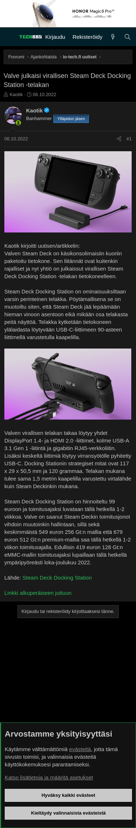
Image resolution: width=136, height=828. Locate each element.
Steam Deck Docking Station (57, 577)
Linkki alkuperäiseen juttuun (37, 593)
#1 (129, 138)
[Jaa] (119, 139)
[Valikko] (9, 37)
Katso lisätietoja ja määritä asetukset (49, 777)
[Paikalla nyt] (18, 122)
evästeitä (80, 749)
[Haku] (127, 37)
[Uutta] (113, 37)
